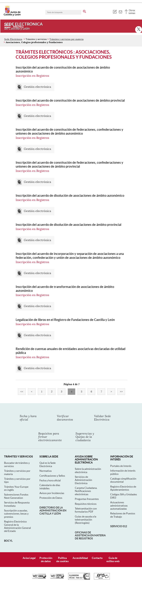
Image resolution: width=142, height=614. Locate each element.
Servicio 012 (118, 526)
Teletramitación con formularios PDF (86, 510)
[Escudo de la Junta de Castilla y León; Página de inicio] (12, 15)
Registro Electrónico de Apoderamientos (123, 488)
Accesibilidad (80, 557)
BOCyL (8, 540)
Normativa (45, 470)
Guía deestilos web (113, 559)
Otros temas (132, 11)
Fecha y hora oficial (50, 480)
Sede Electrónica (13, 39)
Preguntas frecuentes (87, 498)
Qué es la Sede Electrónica (47, 464)
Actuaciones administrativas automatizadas (119, 505)
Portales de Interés (120, 465)
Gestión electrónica (37, 87)
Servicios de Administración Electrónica (83, 480)
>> (122, 391)
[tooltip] (115, 11)
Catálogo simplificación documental (123, 480)
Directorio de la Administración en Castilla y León (52, 510)
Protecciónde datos (45, 559)
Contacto (97, 557)
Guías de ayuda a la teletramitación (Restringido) (85, 519)
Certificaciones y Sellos (52, 475)
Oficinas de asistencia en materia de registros (90, 535)
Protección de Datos (50, 497)
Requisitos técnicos (86, 503)
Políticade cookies (62, 559)
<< (23, 391)
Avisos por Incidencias (51, 493)
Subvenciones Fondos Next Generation (16, 496)
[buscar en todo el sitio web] (84, 11)
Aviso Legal (29, 557)
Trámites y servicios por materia (66, 39)
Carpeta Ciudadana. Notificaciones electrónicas (86, 491)
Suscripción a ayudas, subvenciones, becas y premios (16, 513)
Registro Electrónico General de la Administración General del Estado (17, 526)
